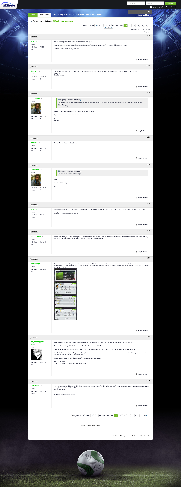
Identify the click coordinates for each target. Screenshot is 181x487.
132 (117, 25)
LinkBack (127, 32)
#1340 (148, 380)
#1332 (148, 65)
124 (113, 25)
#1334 (148, 137)
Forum (32, 15)
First (97, 25)
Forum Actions (71, 14)
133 (121, 25)
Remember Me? (158, 7)
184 (142, 25)
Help (167, 7)
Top (149, 436)
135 (130, 25)
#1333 (148, 93)
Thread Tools (137, 32)
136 (134, 25)
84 (109, 25)
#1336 (148, 204)
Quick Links (84, 14)
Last (110, 27)
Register (173, 7)
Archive (115, 436)
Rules (99, 14)
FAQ (93, 14)
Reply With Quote (142, 59)
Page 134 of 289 (88, 25)
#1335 (148, 164)
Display (146, 32)
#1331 (148, 36)
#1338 (148, 258)
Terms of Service (140, 436)
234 (146, 25)
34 (106, 25)
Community (58, 14)
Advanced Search (145, 15)
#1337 (148, 231)
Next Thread (96, 425)
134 (125, 25)
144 (138, 25)
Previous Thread (86, 425)
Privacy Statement (126, 436)
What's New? (44, 15)
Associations (46, 21)
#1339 (148, 336)
